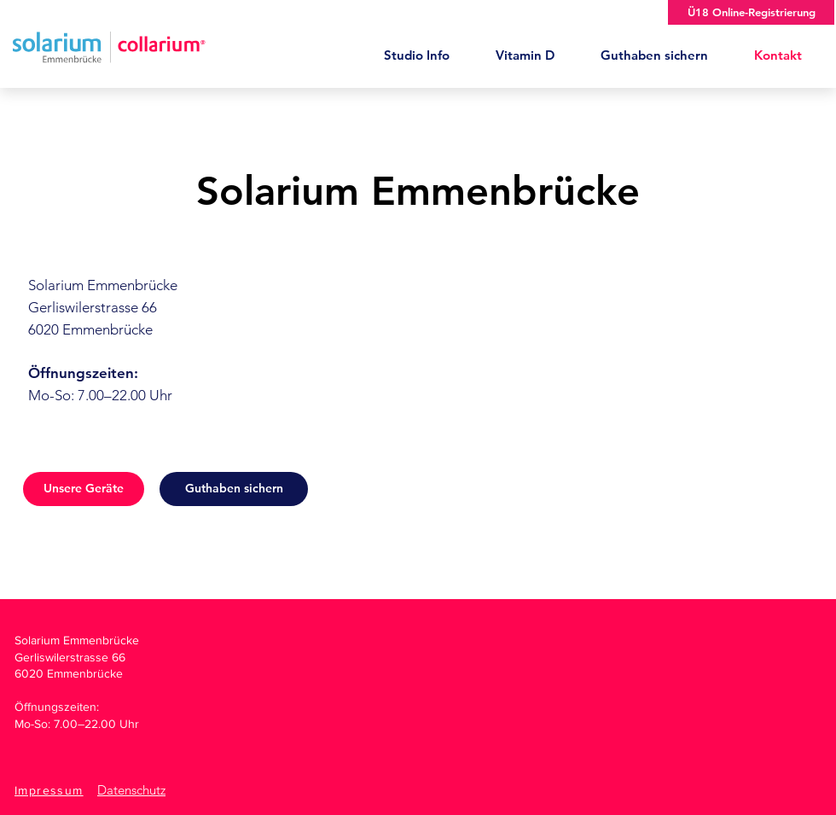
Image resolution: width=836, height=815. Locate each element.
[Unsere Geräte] (83, 489)
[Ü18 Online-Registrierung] (751, 12)
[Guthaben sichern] (234, 489)
